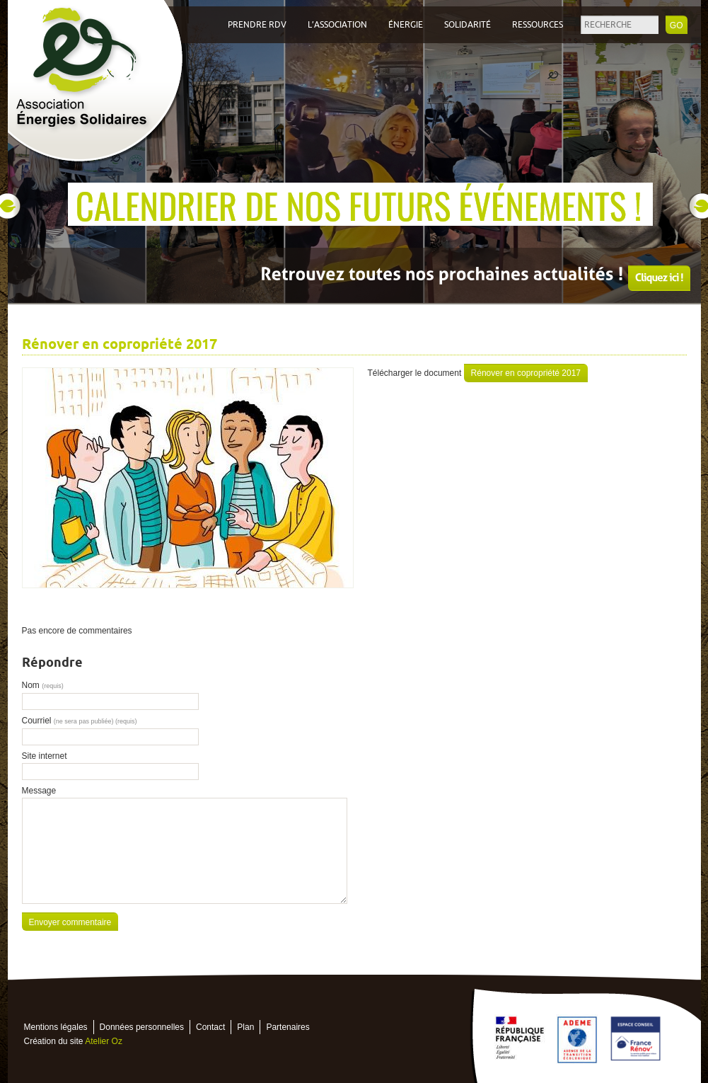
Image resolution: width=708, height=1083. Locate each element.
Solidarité (467, 25)
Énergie (405, 25)
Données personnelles (142, 1027)
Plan (245, 1027)
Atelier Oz (103, 1041)
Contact (210, 1027)
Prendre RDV (257, 25)
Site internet (44, 756)
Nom (43, 685)
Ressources (537, 25)
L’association (337, 25)
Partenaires (287, 1027)
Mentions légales (56, 1027)
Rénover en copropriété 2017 (526, 373)
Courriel (79, 721)
